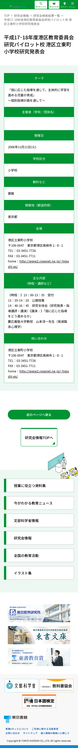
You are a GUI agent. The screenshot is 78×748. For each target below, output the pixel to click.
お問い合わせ (13, 733)
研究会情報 (21, 15)
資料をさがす (41, 5)
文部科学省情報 (26, 520)
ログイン (64, 5)
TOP (7, 15)
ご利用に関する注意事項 (45, 729)
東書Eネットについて (17, 729)
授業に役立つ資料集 (30, 485)
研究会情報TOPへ (39, 437)
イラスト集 (23, 572)
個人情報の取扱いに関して (55, 733)
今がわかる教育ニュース (33, 502)
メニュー (72, 5)
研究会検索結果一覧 (46, 15)
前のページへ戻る (38, 414)
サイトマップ (30, 733)
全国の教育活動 (26, 555)
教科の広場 (54, 5)
